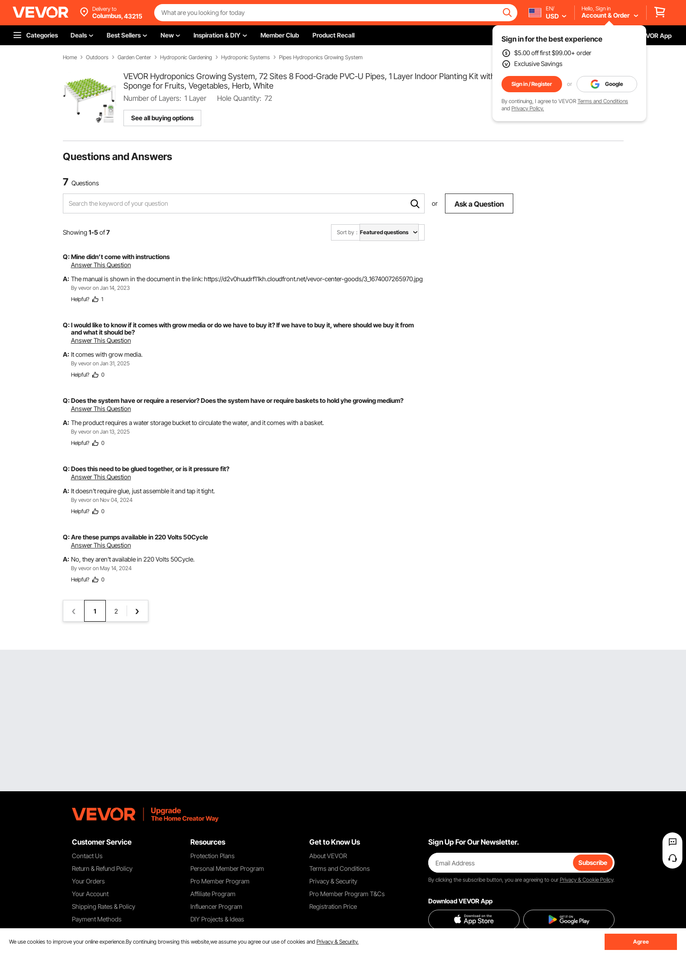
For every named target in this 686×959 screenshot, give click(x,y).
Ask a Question (479, 203)
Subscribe (592, 862)
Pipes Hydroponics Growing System (321, 57)
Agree (641, 941)
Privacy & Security (333, 881)
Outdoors (97, 57)
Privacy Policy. (527, 108)
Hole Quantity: (239, 98)
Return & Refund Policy (102, 868)
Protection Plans (212, 856)
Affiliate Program (213, 894)
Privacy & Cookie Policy (586, 879)
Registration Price (333, 906)
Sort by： (348, 232)
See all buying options (162, 118)
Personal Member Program (227, 868)
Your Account (90, 894)
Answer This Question (101, 265)
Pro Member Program (220, 881)
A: (66, 279)
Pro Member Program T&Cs (347, 894)
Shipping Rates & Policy (103, 906)
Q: (66, 256)
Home (70, 57)
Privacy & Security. (338, 941)
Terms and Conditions (602, 101)
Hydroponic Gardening (186, 57)
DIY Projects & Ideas (217, 919)
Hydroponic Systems (245, 57)
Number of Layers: (152, 98)
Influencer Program (216, 906)
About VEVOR (328, 856)
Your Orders (88, 881)
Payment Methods (97, 919)
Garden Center (134, 57)
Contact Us (87, 856)
